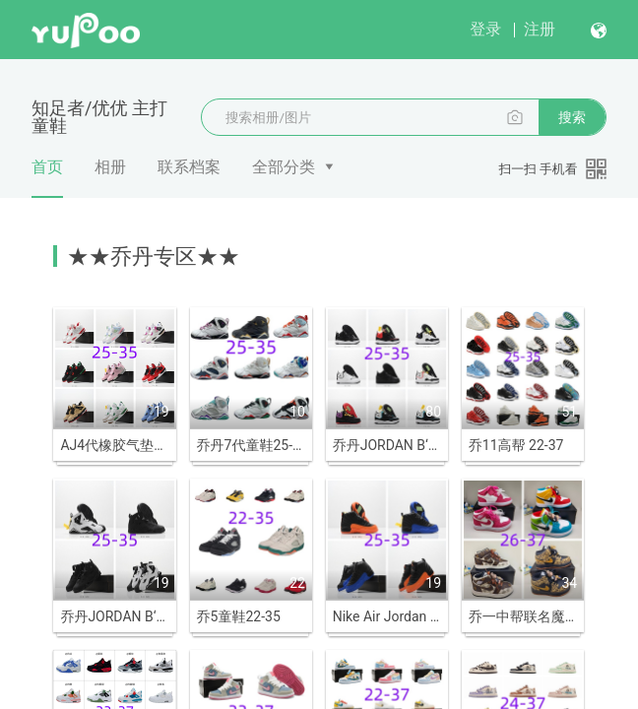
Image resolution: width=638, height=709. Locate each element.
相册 (110, 167)
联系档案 (189, 167)
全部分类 (283, 167)
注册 (539, 29)
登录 (485, 29)
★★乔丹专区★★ (153, 256)
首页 (47, 177)
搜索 (572, 117)
